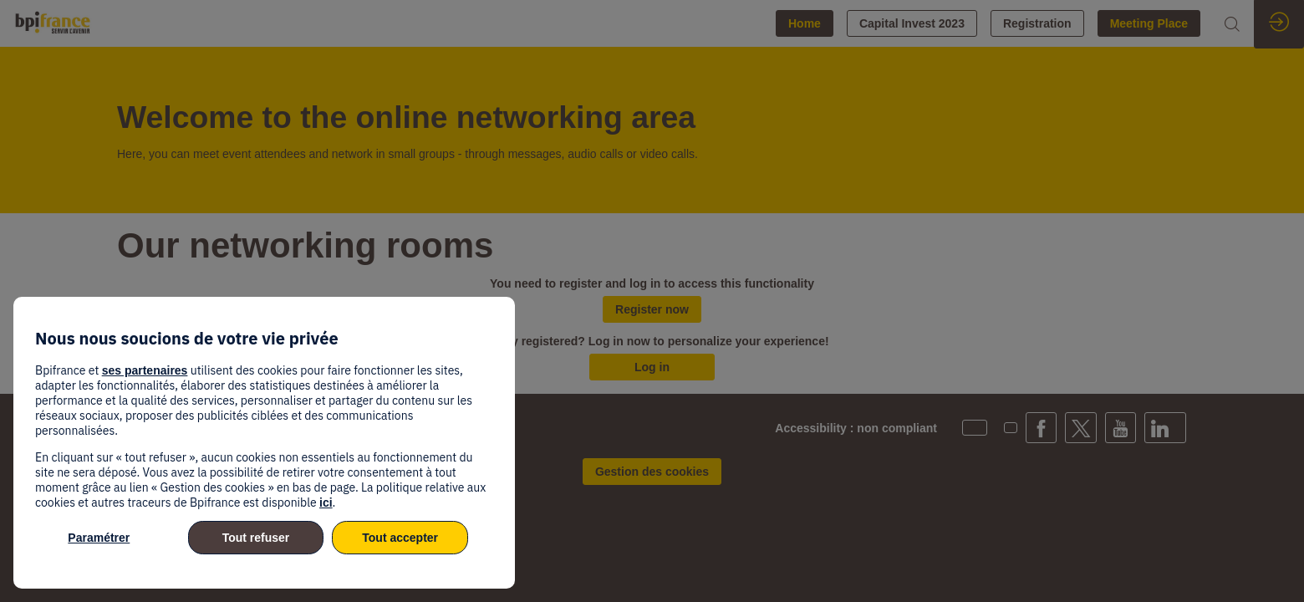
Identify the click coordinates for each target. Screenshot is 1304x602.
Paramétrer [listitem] (99, 537)
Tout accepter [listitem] (400, 537)
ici (326, 502)
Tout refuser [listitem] (256, 537)
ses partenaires (145, 370)
